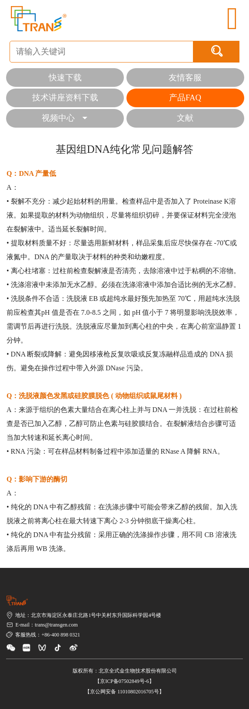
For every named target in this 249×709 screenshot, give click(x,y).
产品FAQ (185, 97)
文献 (185, 117)
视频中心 (65, 117)
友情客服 (185, 77)
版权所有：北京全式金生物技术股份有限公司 (125, 671)
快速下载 (65, 77)
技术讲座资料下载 (65, 97)
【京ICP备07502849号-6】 (124, 681)
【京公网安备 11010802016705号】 (124, 692)
